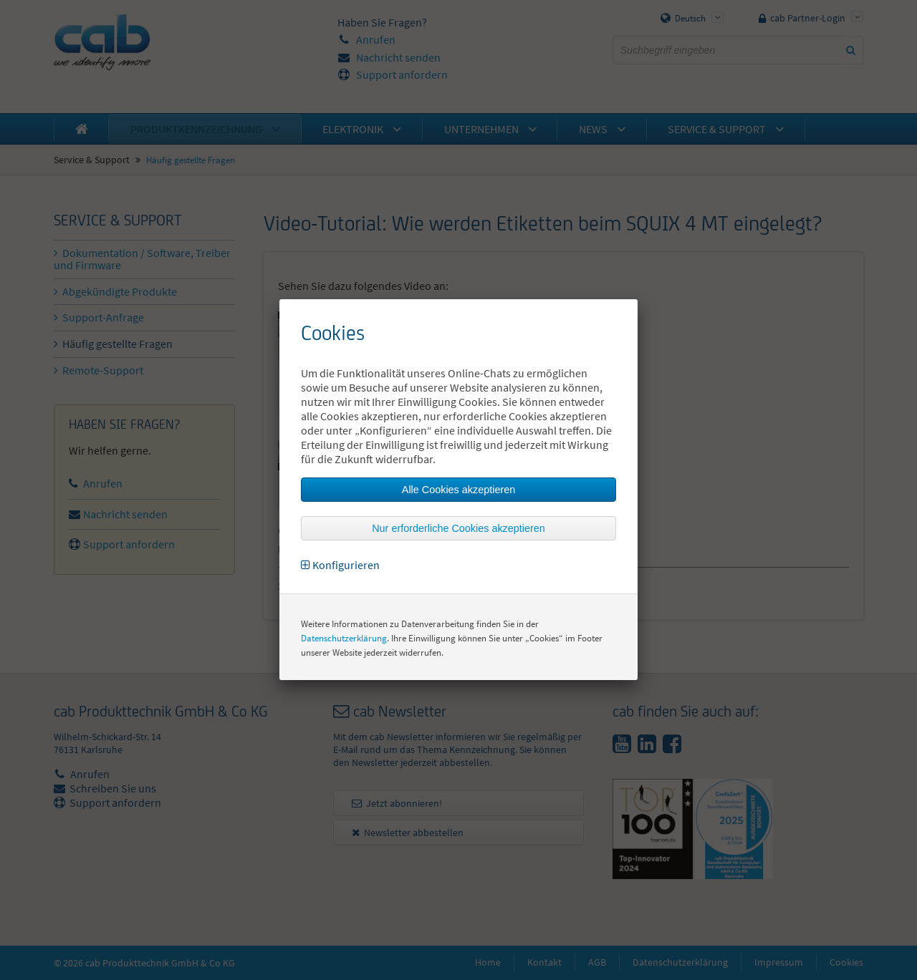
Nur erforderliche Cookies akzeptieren (458, 528)
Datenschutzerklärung (344, 638)
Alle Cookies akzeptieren (458, 489)
